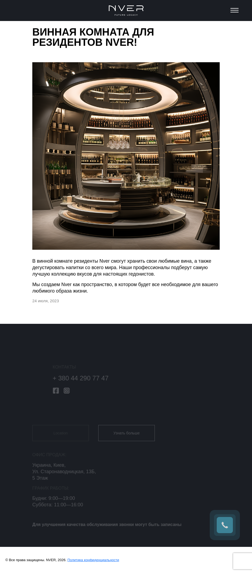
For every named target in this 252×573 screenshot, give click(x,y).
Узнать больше (126, 436)
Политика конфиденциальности (93, 560)
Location (61, 436)
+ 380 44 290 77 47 (84, 378)
